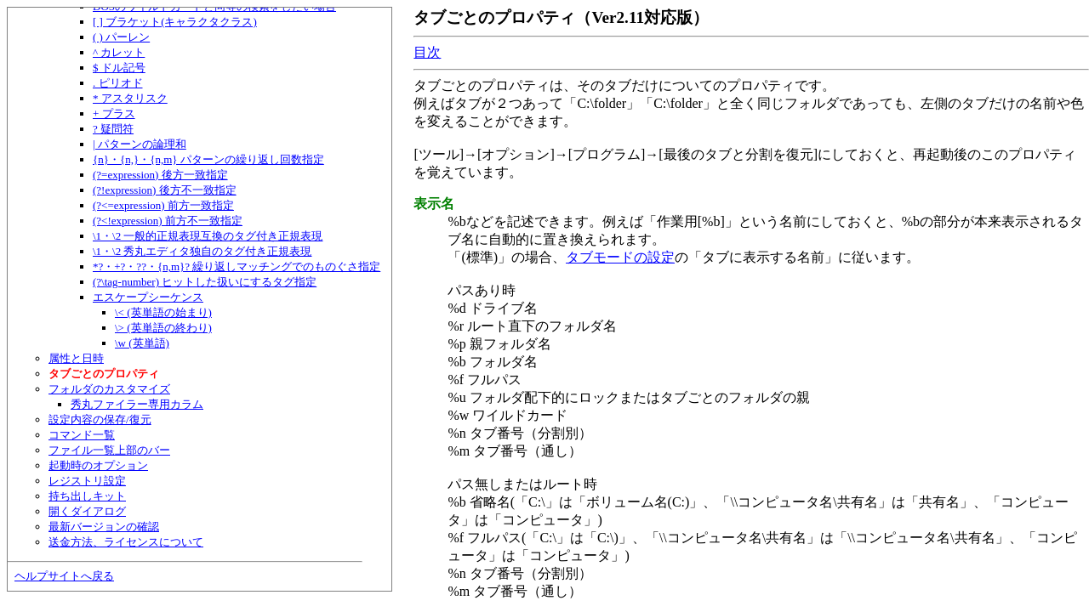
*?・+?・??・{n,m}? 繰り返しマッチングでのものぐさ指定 (236, 266)
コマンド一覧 (81, 434)
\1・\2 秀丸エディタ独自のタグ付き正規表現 (202, 251)
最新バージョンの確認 (103, 526)
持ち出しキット (87, 496)
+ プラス (114, 113)
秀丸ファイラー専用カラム (137, 404)
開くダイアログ (87, 511)
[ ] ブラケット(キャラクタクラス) (175, 21)
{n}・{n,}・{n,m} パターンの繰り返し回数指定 (208, 159)
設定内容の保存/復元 (99, 419)
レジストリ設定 (87, 480)
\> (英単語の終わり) (163, 327)
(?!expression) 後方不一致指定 (165, 190)
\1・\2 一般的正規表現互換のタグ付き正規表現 (207, 236)
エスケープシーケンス (148, 297)
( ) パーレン (121, 37)
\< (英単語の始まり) (163, 312)
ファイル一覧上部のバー (109, 450)
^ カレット (119, 52)
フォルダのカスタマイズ (109, 388)
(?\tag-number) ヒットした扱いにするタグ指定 (204, 281)
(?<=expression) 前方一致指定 (163, 205)
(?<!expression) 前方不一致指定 (167, 220)
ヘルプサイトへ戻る (64, 576)
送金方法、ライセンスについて (125, 542)
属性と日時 (76, 358)
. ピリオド (118, 82)
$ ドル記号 (119, 67)
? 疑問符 (113, 128)
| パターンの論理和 (139, 144)
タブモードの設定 (620, 257)
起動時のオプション (98, 465)
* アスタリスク (130, 98)
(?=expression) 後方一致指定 (160, 174)
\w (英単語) (142, 343)
